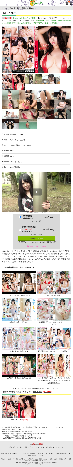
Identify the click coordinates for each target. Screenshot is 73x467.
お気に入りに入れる (36, 246)
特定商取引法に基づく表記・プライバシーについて (27, 447)
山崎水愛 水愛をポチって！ (19, 310)
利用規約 (49, 447)
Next (68, 49)
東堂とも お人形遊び (54, 283)
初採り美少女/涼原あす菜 (19, 339)
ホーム (4, 8)
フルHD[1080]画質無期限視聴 (29, 229)
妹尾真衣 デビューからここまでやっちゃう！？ (54, 311)
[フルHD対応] (14, 8)
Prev (5, 49)
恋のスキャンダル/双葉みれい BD (19, 366)
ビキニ (24, 145)
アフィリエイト (58, 447)
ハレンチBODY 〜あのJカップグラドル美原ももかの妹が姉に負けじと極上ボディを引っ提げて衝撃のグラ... (54, 369)
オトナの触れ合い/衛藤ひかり (19, 283)
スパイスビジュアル (17, 140)
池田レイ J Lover (19, 408)
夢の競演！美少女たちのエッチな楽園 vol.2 (54, 339)
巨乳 (30, 145)
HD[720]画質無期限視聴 (27, 217)
